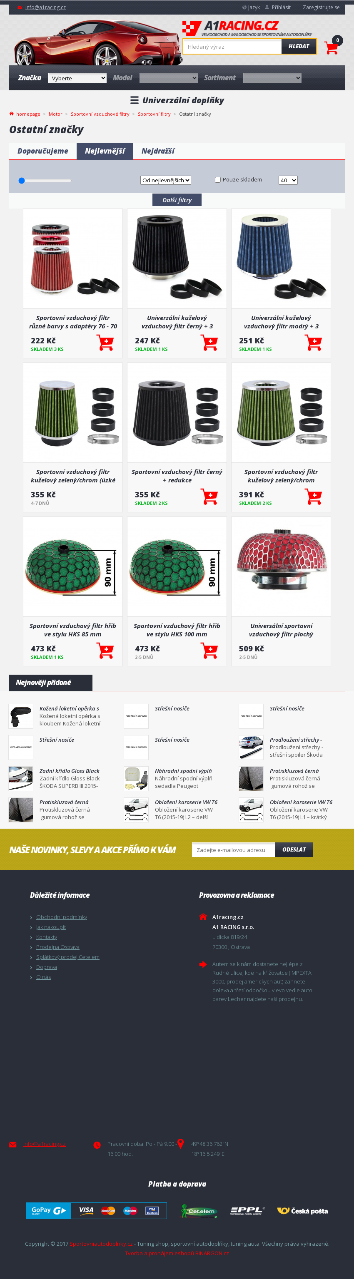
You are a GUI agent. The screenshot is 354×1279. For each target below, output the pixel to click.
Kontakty (46, 937)
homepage (28, 113)
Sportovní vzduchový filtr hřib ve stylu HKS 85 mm (73, 629)
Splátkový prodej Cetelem (68, 957)
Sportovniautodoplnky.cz (101, 1243)
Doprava (46, 967)
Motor (55, 114)
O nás (43, 977)
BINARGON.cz (212, 1253)
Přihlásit (281, 7)
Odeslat (294, 849)
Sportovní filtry (154, 114)
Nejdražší (158, 151)
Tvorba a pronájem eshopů (159, 1253)
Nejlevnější (105, 151)
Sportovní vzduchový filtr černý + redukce (177, 475)
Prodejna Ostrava (58, 947)
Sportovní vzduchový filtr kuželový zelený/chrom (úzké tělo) (73, 475)
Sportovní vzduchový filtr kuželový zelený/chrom (281, 475)
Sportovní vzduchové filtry (100, 114)
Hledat (299, 46)
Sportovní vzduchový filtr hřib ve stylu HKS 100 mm (177, 629)
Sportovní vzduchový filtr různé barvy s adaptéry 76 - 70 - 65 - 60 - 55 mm (73, 321)
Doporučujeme (42, 151)
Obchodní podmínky (61, 917)
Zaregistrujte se (321, 7)
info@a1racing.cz (45, 7)
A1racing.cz (247, 29)
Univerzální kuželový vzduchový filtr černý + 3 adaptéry (177, 321)
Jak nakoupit (51, 927)
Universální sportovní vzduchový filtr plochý (281, 629)
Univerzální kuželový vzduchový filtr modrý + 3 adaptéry (281, 321)
